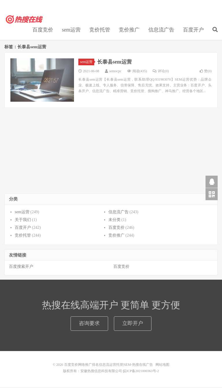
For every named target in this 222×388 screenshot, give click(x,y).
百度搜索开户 (21, 268)
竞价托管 (99, 31)
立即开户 (132, 324)
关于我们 (23, 220)
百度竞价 (42, 31)
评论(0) (161, 72)
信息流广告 (161, 31)
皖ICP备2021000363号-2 (141, 372)
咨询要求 (89, 324)
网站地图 (162, 365)
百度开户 (193, 31)
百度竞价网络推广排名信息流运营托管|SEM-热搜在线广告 (24, 20)
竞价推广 (129, 31)
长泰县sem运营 (114, 63)
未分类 (114, 220)
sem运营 (71, 31)
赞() (206, 72)
